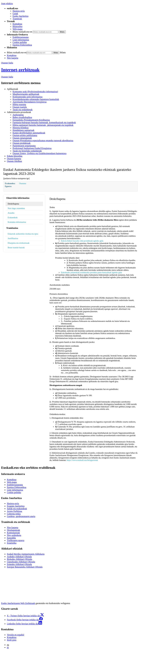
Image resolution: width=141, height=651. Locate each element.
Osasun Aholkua (14, 161)
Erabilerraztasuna (21, 37)
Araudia (11, 213)
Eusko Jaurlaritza (20, 16)
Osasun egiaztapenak (22, 138)
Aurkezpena (18, 115)
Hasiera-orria (19, 11)
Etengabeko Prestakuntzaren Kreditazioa (31, 120)
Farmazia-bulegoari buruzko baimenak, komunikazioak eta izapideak (44, 122)
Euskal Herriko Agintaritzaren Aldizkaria (25, 554)
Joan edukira (7, 3)
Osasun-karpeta (14, 158)
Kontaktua (17, 24)
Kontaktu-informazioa (17, 222)
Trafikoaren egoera (15, 540)
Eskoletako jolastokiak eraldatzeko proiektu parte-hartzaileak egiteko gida (91, 272)
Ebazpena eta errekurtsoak (18, 243)
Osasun (7, 77)
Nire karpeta (12, 58)
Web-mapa (17, 29)
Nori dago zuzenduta (16, 208)
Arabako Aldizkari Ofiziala (19, 556)
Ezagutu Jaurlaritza (15, 506)
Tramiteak (17, 18)
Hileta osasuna (19, 104)
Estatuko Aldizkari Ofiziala (19, 564)
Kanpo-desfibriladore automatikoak (29, 133)
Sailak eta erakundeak (17, 508)
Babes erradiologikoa (22, 117)
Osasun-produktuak (21, 143)
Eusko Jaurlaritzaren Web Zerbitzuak (18, 603)
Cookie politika (20, 42)
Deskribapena (13, 204)
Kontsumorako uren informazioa (27, 96)
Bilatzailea (17, 26)
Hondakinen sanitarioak (23, 130)
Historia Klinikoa (21, 127)
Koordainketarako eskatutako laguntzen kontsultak (36, 99)
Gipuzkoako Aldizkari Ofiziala (21, 562)
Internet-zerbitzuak (20, 69)
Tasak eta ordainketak (22, 109)
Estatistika (11, 543)
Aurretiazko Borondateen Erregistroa (29, 102)
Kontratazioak (13, 532)
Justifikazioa (13, 238)
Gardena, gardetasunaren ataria (21, 516)
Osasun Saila (7, 63)
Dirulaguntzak (13, 530)
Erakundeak (13, 217)
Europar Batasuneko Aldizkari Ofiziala (24, 567)
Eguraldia (11, 538)
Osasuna (22, 183)
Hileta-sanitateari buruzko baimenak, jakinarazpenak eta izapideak (43, 125)
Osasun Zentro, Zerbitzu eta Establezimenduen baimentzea (39, 153)
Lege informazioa (15, 490)
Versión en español (15, 635)
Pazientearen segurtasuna (24, 145)
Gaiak (15, 13)
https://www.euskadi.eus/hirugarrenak (82, 460)
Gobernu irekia (14, 514)
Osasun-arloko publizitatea (25, 135)
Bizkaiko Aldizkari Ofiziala (19, 559)
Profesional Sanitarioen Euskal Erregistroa (32, 148)
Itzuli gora (11, 640)
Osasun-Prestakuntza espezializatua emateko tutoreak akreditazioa (43, 140)
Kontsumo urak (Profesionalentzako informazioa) (35, 91)
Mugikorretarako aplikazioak (26, 94)
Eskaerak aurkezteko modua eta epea (23, 234)
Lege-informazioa (21, 40)
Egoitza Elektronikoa (22, 45)
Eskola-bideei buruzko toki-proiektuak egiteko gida (82, 241)
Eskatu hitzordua (14, 156)
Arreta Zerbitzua (14, 511)
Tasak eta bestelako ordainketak (27, 151)
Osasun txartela (20, 107)
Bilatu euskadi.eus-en (22, 31)
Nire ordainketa (14, 535)
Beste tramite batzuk (16, 247)
